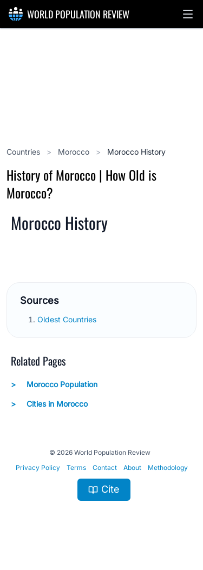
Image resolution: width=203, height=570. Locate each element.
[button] (188, 14)
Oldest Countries (68, 319)
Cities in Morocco (49, 404)
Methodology (168, 467)
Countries (24, 151)
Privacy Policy (38, 467)
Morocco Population (54, 384)
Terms (76, 467)
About (132, 467)
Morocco (74, 151)
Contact (105, 467)
